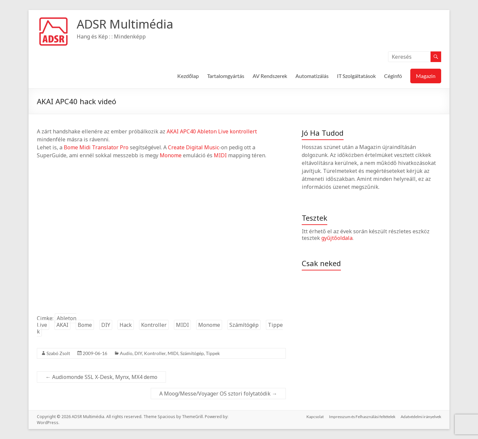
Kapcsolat (315, 416)
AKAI (173, 131)
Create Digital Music (193, 147)
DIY (105, 325)
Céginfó (393, 76)
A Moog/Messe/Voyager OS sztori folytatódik (218, 393)
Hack (126, 325)
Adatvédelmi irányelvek (421, 416)
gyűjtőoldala (337, 238)
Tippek (213, 353)
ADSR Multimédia (125, 24)
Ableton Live (212, 131)
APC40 (188, 131)
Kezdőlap (188, 76)
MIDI (220, 155)
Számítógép (244, 325)
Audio (126, 353)
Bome (71, 147)
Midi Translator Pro (103, 147)
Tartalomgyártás (225, 76)
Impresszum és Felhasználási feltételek (362, 416)
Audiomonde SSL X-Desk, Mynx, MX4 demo (101, 377)
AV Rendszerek (270, 76)
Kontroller (154, 325)
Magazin (426, 76)
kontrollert (243, 131)
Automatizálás (312, 76)
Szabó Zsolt (58, 353)
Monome (171, 155)
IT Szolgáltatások (356, 76)
